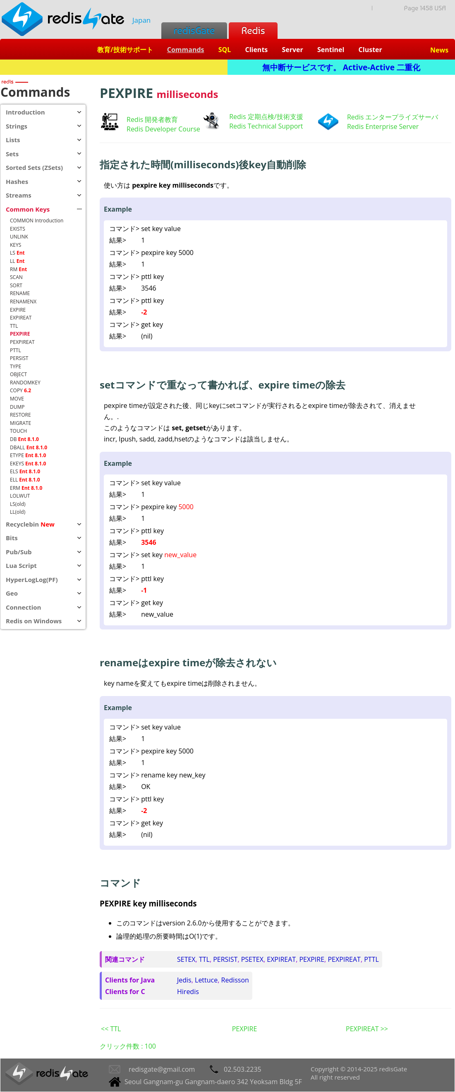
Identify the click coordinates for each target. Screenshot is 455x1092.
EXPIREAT (281, 959)
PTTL (371, 959)
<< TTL (111, 1028)
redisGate (194, 30)
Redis (253, 30)
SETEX (186, 959)
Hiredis (188, 991)
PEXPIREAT (344, 959)
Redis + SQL (113, 67)
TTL (204, 959)
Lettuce (206, 980)
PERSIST (225, 959)
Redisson (235, 980)
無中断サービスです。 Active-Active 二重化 (341, 67)
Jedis (184, 980)
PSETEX (252, 959)
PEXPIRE (311, 959)
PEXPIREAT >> (367, 1028)
